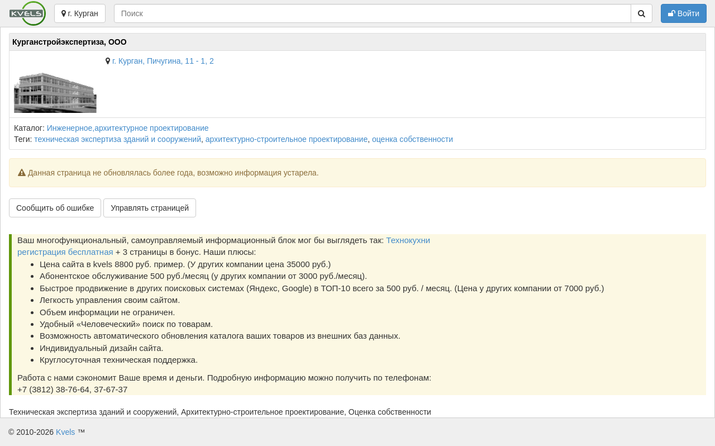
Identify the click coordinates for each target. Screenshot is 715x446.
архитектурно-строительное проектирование (287, 139)
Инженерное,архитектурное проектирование (128, 128)
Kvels (65, 432)
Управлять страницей (150, 207)
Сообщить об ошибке (55, 207)
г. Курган (79, 13)
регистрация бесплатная (65, 252)
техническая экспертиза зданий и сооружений (117, 139)
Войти (683, 13)
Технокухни (408, 240)
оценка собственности (412, 139)
